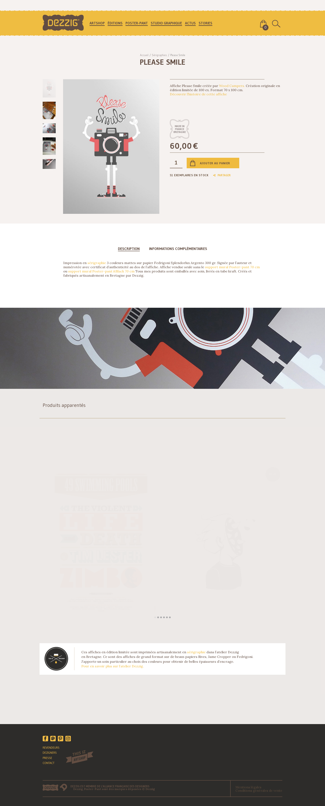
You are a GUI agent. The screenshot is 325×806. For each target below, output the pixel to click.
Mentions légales (248, 787)
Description (129, 249)
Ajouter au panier (215, 163)
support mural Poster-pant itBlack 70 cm (101, 271)
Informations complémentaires (178, 249)
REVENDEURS (51, 747)
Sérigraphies (159, 55)
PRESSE (47, 758)
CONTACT (48, 763)
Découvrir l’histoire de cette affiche (198, 94)
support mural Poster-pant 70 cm (232, 267)
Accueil (144, 55)
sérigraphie (96, 263)
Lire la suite (179, 611)
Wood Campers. (232, 86)
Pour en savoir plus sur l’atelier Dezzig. (112, 666)
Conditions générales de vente (258, 791)
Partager (222, 175)
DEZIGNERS (50, 753)
